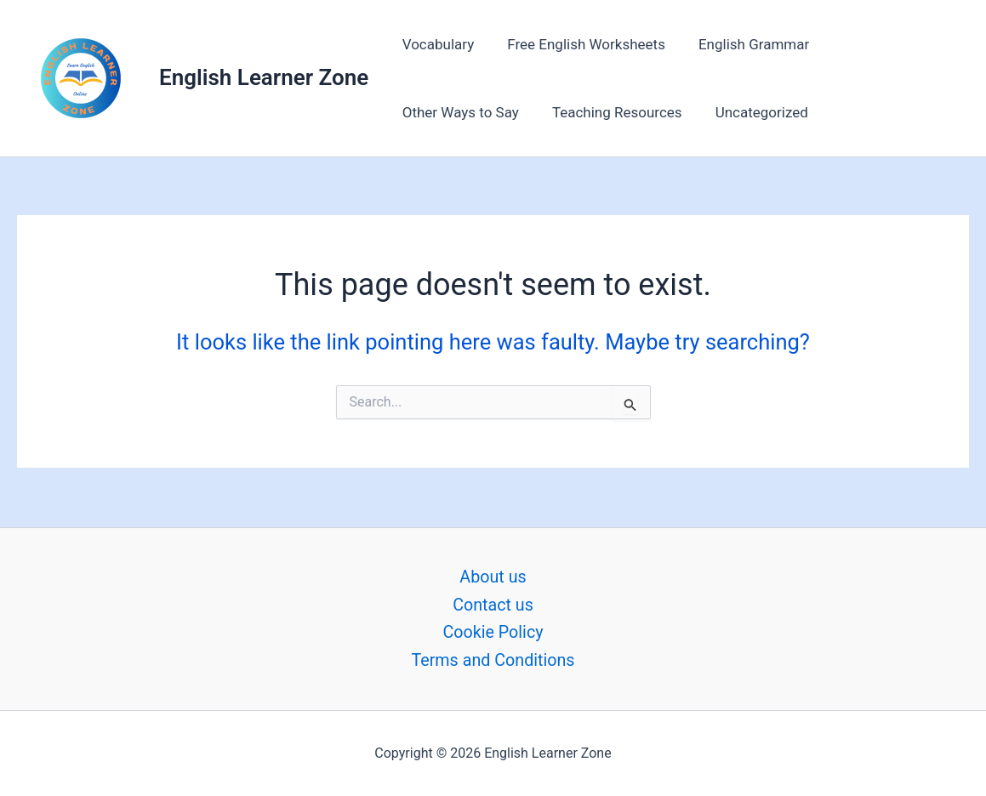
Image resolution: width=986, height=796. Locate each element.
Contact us (492, 604)
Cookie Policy (493, 632)
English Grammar (742, 44)
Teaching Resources (465, 112)
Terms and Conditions (493, 660)
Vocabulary (436, 44)
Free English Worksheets (580, 44)
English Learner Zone (263, 77)
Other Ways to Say (886, 44)
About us (493, 576)
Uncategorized (605, 112)
